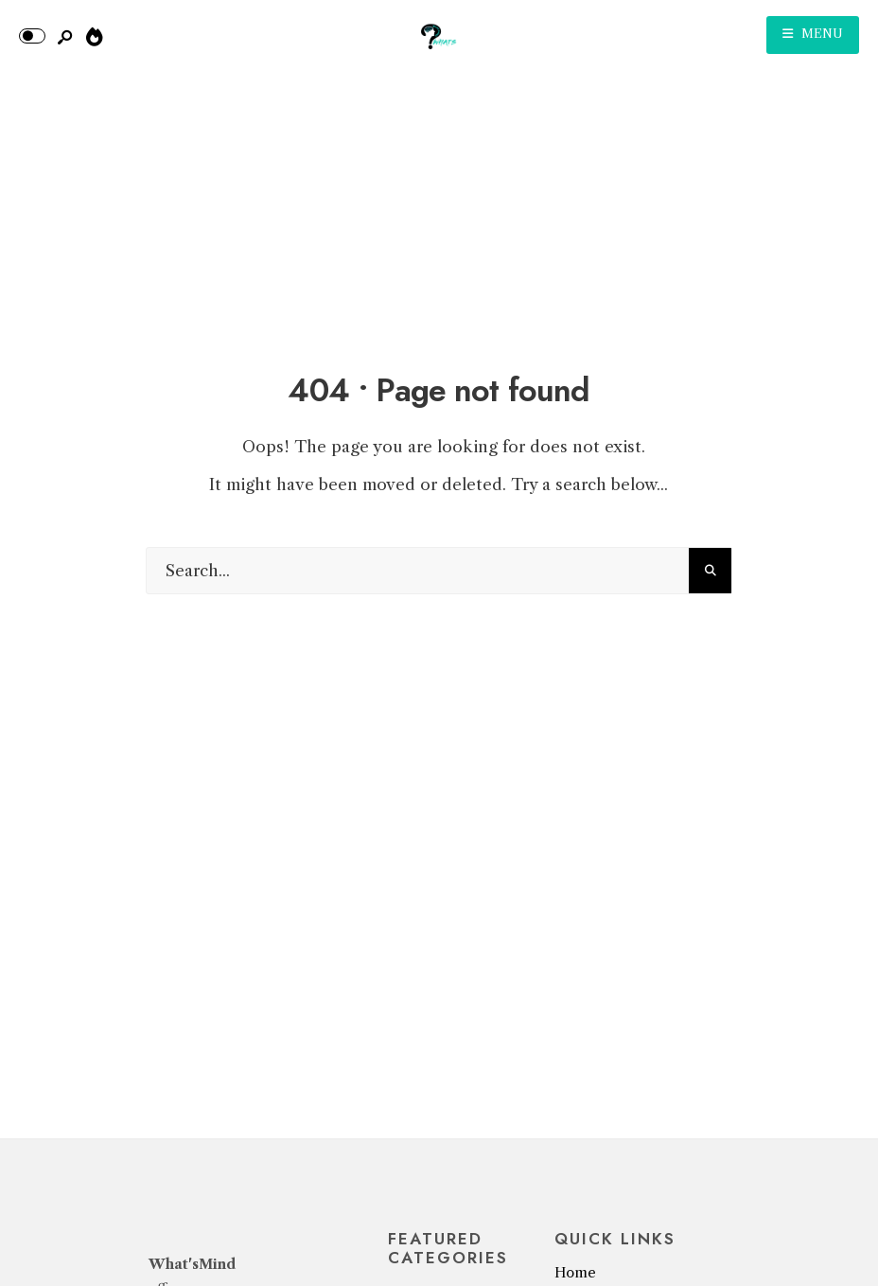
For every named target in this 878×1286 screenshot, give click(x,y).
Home (575, 1272)
